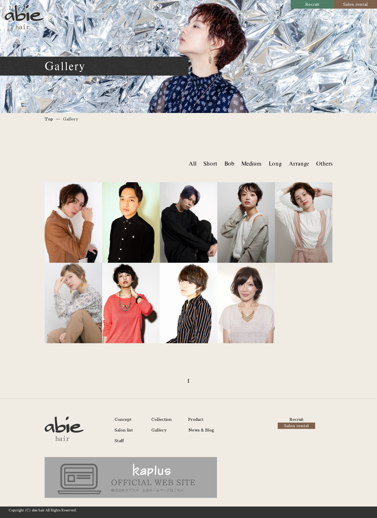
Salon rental (355, 4)
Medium (251, 163)
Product (195, 419)
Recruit (312, 4)
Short (210, 163)
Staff (119, 441)
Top (49, 119)
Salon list (124, 430)
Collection (161, 419)
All (192, 163)
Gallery (159, 430)
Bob (229, 163)
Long (275, 163)
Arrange (299, 163)
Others (324, 163)
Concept (123, 419)
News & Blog (201, 430)
